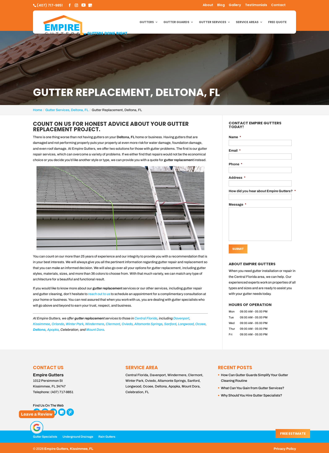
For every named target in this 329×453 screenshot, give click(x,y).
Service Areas (247, 22)
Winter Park (75, 324)
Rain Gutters (106, 435)
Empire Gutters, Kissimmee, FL (68, 447)
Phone (235, 164)
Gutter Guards (176, 22)
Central (140, 318)
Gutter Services (212, 22)
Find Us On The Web (48, 404)
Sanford (170, 324)
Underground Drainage (78, 435)
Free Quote (277, 22)
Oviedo (127, 324)
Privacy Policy (285, 447)
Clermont (113, 324)
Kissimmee (41, 324)
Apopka (53, 329)
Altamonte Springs (148, 324)
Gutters (147, 22)
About (208, 5)
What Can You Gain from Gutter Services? (252, 386)
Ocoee (200, 324)
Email (235, 150)
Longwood (186, 324)
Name (235, 137)
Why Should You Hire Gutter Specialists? (251, 393)
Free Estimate (293, 433)
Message (237, 204)
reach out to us (99, 294)
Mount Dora (95, 329)
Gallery (235, 5)
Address (237, 177)
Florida (151, 318)
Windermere (94, 324)
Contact (278, 5)
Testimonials (256, 5)
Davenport (181, 318)
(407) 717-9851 (50, 5)
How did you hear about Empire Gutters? (262, 191)
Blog (221, 5)
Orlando (58, 324)
